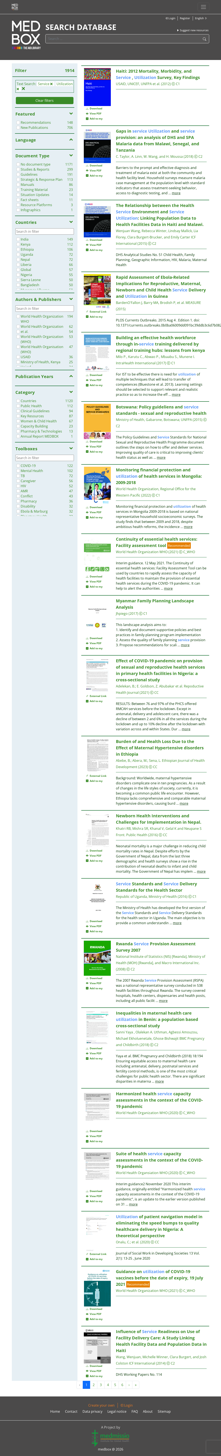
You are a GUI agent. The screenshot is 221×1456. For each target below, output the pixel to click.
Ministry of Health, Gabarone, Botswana (147, 419)
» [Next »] (136, 1385)
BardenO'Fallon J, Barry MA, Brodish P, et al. (151, 302)
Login (170, 18)
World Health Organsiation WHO (142, 1172)
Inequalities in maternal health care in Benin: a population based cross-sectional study (157, 1019)
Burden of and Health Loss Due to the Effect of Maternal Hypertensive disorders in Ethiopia (160, 748)
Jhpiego (122, 613)
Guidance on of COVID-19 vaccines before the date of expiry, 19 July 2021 (159, 1278)
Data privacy (92, 1411)
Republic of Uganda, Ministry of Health (146, 896)
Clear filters (44, 100)
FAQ (135, 1411)
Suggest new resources (192, 30)
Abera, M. (139, 760)
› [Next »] (129, 1385)
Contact (71, 1411)
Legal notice (116, 1411)
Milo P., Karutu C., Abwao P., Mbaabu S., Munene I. (155, 356)
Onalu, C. (123, 1242)
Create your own (101, 1405)
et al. (135, 1242)
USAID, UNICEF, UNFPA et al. (138, 84)
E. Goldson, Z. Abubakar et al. (160, 686)
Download (94, 108)
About (148, 1411)
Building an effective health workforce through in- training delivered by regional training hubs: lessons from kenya (160, 344)
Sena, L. (155, 760)
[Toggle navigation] (203, 7)
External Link (96, 311)
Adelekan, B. (125, 686)
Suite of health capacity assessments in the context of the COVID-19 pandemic (159, 1160)
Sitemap (164, 1411)
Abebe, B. (123, 760)
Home (55, 1411)
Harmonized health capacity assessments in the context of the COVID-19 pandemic (159, 1100)
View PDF (94, 113)
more (176, 193)
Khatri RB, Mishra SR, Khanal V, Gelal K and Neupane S (159, 828)
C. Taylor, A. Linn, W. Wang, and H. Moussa (149, 156)
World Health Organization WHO (142, 552)
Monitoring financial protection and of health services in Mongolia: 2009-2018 (159, 476)
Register (185, 18)
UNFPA (186, 419)
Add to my (94, 118)
